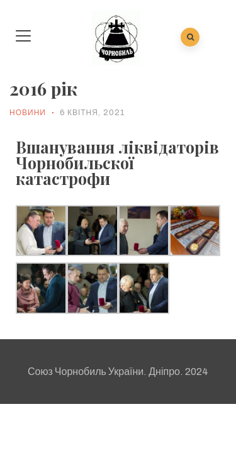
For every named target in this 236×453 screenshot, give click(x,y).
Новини (27, 112)
